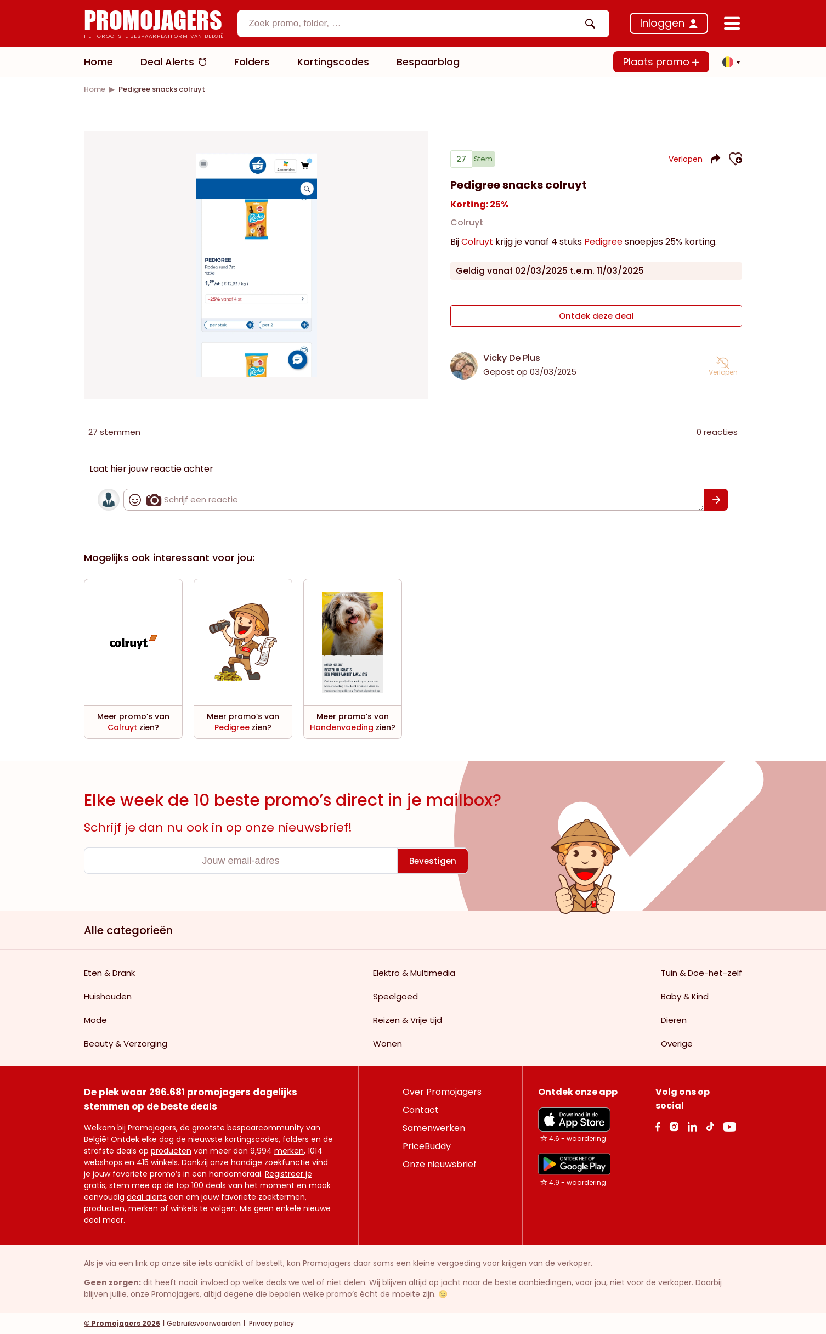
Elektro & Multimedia (414, 973)
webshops (103, 1162)
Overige (677, 1043)
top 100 (189, 1185)
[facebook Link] (657, 1126)
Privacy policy (270, 1323)
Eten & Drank (109, 973)
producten (171, 1150)
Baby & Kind (685, 996)
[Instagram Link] (673, 1126)
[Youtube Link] (729, 1126)
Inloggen (662, 23)
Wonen (387, 1043)
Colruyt (466, 227)
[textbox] (414, 23)
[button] (728, 62)
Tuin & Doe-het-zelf (701, 973)
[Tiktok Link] (710, 1126)
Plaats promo (661, 62)
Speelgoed (395, 996)
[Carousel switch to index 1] (256, 363)
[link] (94, 89)
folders (295, 1139)
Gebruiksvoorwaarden (204, 1323)
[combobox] (423, 23)
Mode (95, 1020)
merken (289, 1150)
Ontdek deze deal (596, 318)
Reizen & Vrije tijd (407, 1020)
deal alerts (147, 1196)
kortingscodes (252, 1139)
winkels (164, 1162)
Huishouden (108, 996)
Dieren (674, 1020)
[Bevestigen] (716, 500)
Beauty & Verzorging (125, 1043)
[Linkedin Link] (692, 1126)
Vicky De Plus (511, 358)
